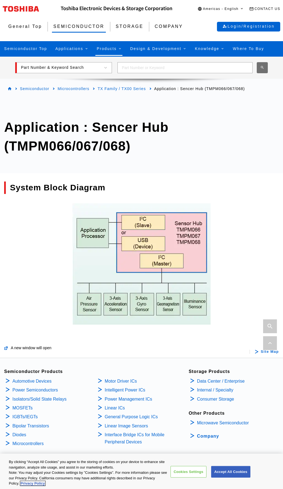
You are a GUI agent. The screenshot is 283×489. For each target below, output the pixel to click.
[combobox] (185, 67)
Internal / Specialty (215, 390)
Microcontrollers (73, 88)
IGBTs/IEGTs (25, 416)
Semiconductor (34, 88)
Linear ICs (115, 408)
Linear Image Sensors (126, 426)
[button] (221, 9)
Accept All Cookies (230, 476)
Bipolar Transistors (30, 426)
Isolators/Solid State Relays (39, 399)
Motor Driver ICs (121, 381)
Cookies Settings (188, 476)
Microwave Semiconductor (223, 422)
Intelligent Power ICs (125, 390)
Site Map (270, 352)
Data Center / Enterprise (221, 381)
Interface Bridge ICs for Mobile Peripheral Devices (134, 438)
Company (208, 436)
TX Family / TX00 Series (122, 88)
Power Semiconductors (35, 390)
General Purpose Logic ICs (131, 416)
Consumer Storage (215, 399)
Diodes (19, 434)
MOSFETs (22, 408)
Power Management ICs (128, 399)
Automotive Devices (31, 381)
